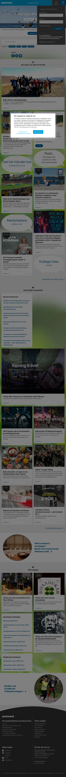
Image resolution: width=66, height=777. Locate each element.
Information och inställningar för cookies (23, 132)
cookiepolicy (34, 127)
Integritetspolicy (24, 127)
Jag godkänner (38, 132)
